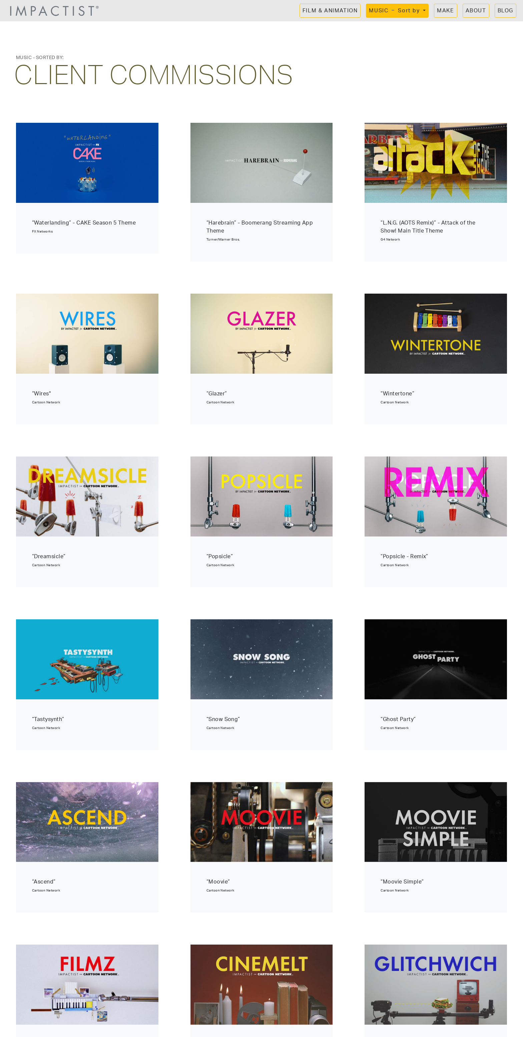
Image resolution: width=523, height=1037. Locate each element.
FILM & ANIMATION (330, 10)
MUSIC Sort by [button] (395, 10)
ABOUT (476, 10)
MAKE (445, 10)
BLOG (505, 10)
